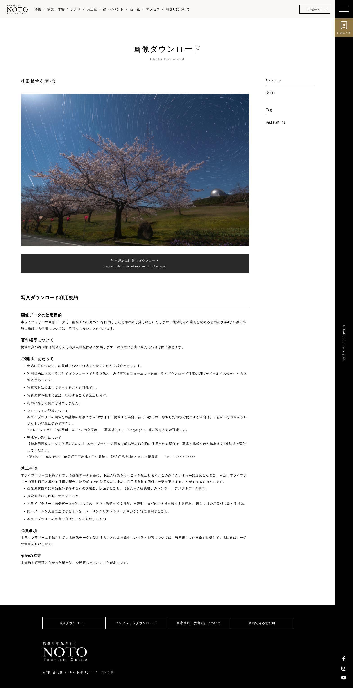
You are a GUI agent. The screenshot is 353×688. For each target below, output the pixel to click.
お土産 (92, 9)
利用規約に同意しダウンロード (134, 264)
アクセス (153, 9)
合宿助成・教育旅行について (198, 623)
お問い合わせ (52, 672)
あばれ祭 (273, 122)
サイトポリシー (81, 672)
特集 (37, 9)
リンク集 (107, 672)
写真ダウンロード (72, 623)
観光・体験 (55, 9)
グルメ (75, 9)
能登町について (178, 9)
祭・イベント (113, 9)
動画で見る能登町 (262, 623)
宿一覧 (135, 9)
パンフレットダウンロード (135, 623)
